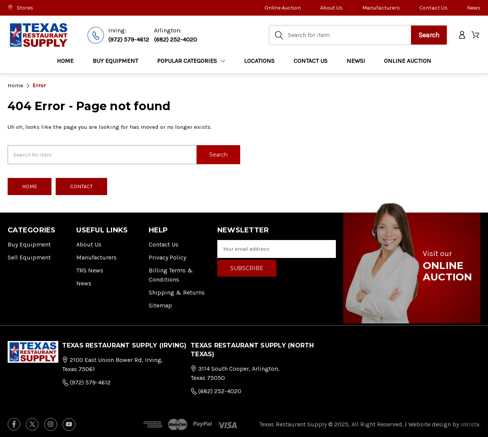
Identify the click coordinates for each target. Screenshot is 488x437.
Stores (20, 8)
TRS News (89, 270)
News (473, 8)
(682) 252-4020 (175, 39)
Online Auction (283, 8)
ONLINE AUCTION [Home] (407, 60)
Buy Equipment (29, 244)
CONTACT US (310, 60)
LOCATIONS (259, 60)
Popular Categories (191, 60)
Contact (81, 186)
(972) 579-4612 (128, 39)
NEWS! (356, 60)
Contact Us (433, 8)
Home (65, 60)
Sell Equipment (29, 257)
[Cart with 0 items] (476, 35)
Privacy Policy (167, 257)
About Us (331, 8)
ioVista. (470, 423)
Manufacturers (381, 8)
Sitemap (160, 305)
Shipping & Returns (177, 292)
